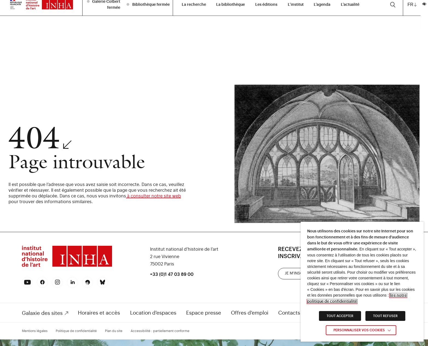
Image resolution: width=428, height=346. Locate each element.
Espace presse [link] (203, 312)
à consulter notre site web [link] (153, 196)
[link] (67, 266)
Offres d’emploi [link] (249, 312)
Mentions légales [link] (35, 331)
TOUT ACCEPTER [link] (340, 316)
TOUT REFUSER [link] (385, 316)
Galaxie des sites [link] (42, 313)
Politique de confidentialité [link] (76, 331)
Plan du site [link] (113, 331)
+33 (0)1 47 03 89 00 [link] (172, 274)
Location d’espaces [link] (153, 312)
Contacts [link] (289, 312)
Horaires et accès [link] (99, 312)
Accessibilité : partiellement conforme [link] (160, 331)
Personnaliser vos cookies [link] (359, 330)
